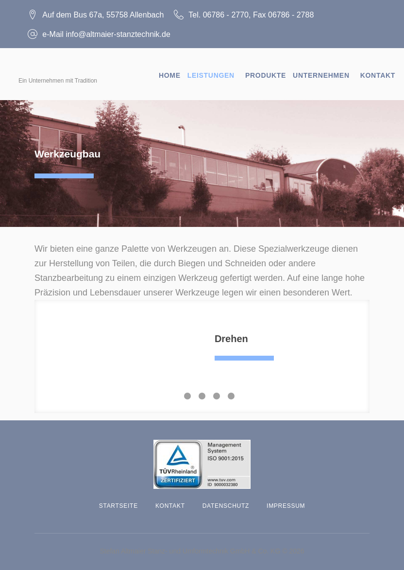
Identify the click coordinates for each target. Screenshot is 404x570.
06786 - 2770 (232, 12)
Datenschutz (225, 501)
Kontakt (377, 71)
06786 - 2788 (297, 12)
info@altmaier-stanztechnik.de (124, 32)
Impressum (286, 501)
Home (170, 71)
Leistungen (211, 71)
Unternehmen (321, 71)
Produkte (265, 71)
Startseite (118, 501)
